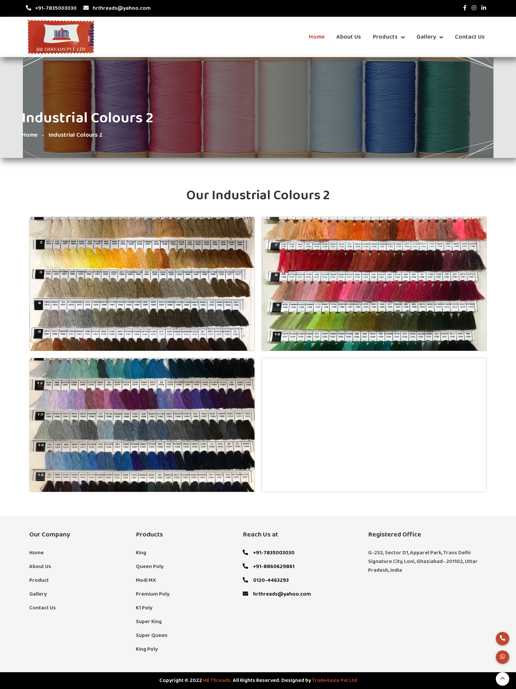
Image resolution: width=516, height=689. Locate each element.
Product (39, 580)
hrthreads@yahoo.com (117, 8)
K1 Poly (144, 608)
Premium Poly (152, 594)
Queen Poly (149, 566)
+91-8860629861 (268, 566)
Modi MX (146, 580)
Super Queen (151, 635)
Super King (149, 621)
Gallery (429, 37)
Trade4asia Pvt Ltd (334, 680)
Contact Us (470, 37)
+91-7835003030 (51, 8)
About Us (348, 37)
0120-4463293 (266, 580)
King (141, 553)
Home (317, 37)
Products (389, 37)
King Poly (147, 649)
